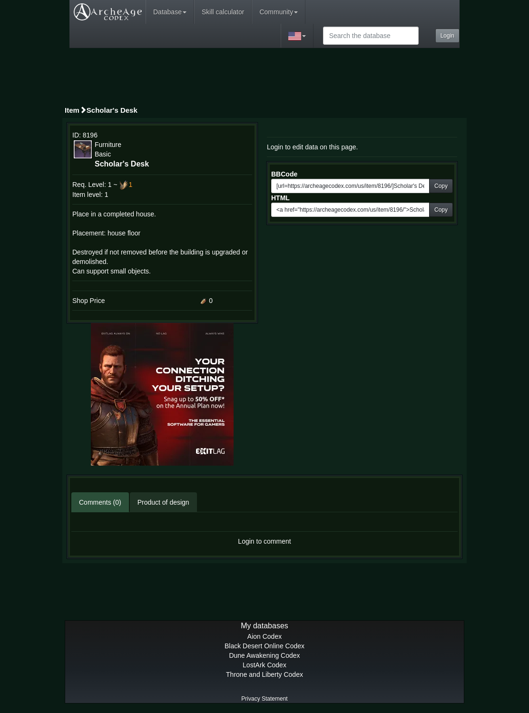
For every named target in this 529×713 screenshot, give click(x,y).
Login (447, 35)
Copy (441, 186)
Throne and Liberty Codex (264, 674)
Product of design (163, 502)
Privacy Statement (264, 698)
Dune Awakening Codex (264, 655)
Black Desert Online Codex (264, 646)
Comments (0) (100, 502)
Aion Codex (264, 636)
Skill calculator (223, 12)
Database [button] (169, 12)
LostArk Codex (264, 665)
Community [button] (278, 12)
